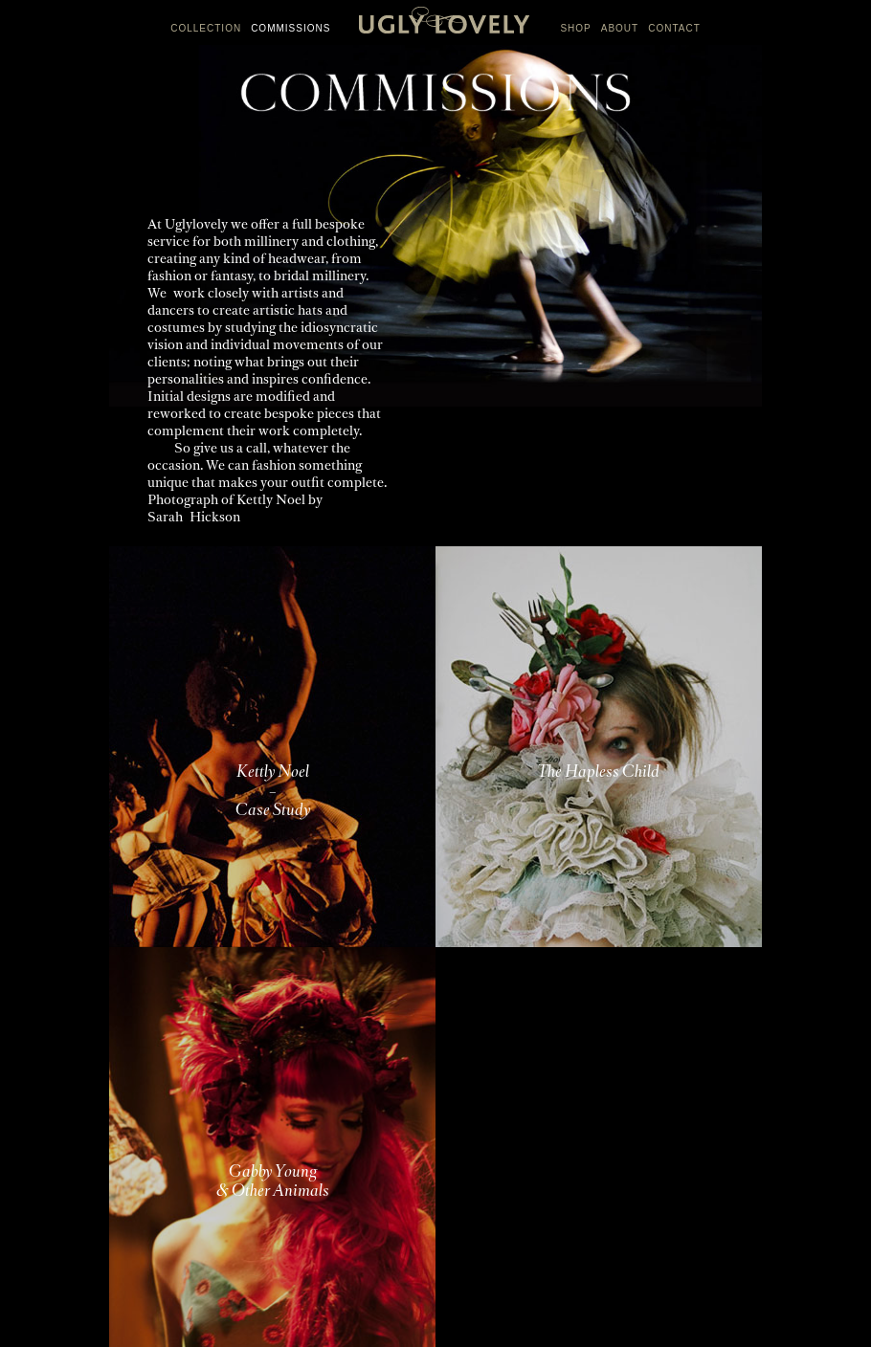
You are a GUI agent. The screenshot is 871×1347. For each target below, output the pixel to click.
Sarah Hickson (193, 518)
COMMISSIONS (290, 28)
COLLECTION (205, 28)
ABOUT (619, 28)
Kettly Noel (270, 501)
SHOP (575, 28)
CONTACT (674, 28)
